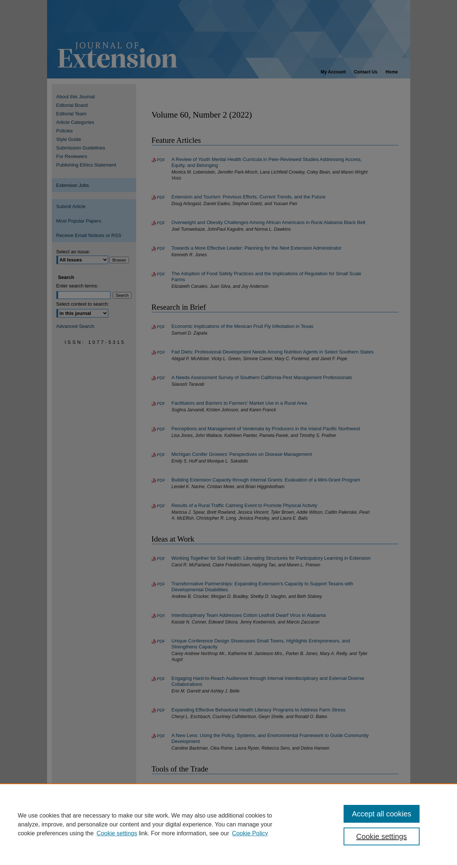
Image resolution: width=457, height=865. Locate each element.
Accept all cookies (381, 814)
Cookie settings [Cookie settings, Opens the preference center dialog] (381, 836)
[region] (228, 824)
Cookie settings (117, 833)
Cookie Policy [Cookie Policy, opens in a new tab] (250, 833)
